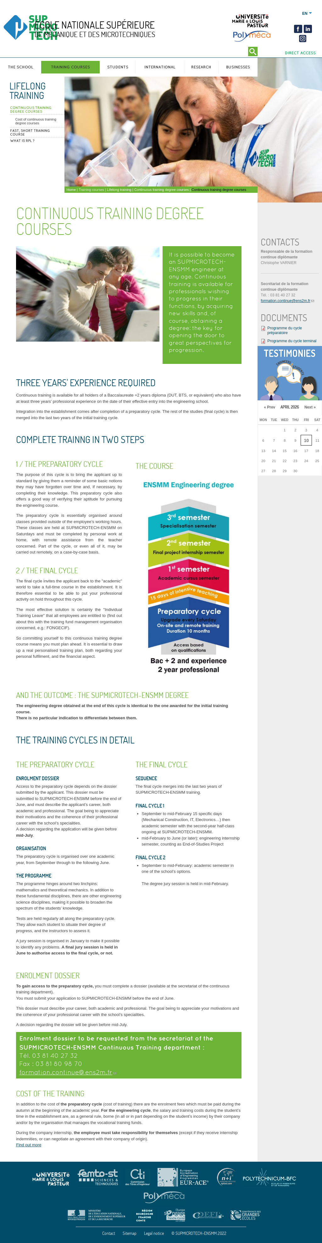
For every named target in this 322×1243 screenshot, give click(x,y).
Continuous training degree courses (31, 109)
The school (20, 67)
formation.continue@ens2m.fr (65, 1072)
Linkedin (308, 29)
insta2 (302, 39)
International (159, 67)
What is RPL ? (22, 141)
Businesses (238, 67)
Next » (310, 407)
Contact (108, 1233)
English (305, 13)
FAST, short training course (30, 132)
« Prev (269, 407)
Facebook (298, 29)
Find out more (28, 1145)
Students (117, 67)
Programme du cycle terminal (291, 341)
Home (71, 190)
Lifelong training (27, 90)
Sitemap (129, 1233)
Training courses (70, 67)
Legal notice (154, 1233)
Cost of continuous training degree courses (35, 121)
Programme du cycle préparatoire (284, 330)
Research (201, 67)
